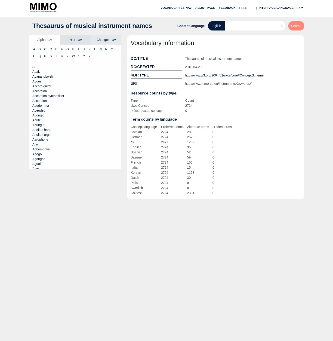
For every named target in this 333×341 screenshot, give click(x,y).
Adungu (37, 125)
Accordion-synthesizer (48, 96)
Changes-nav (106, 40)
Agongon (38, 159)
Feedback (227, 7)
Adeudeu (38, 110)
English (215, 26)
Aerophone (40, 139)
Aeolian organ (42, 135)
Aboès (37, 81)
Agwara (37, 168)
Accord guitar (41, 86)
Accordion (39, 91)
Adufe (36, 120)
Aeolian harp (41, 130)
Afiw (35, 144)
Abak (36, 71)
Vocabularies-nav (176, 7)
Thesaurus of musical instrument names (92, 25)
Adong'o (38, 115)
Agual (36, 164)
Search (296, 26)
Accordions (40, 101)
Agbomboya (41, 149)
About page (205, 7)
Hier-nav (76, 40)
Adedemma (40, 105)
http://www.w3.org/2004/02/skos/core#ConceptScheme (224, 75)
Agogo (37, 154)
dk (298, 8)
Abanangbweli (42, 76)
